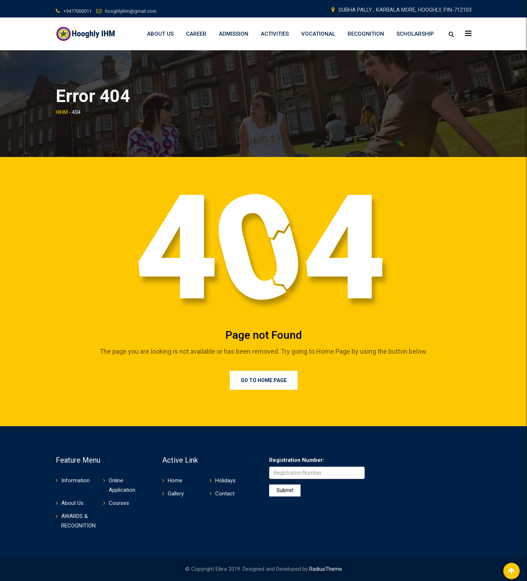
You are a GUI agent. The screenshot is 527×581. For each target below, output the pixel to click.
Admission (233, 34)
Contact (225, 493)
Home (175, 480)
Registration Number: (296, 460)
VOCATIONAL (318, 34)
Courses (119, 503)
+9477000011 (77, 11)
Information (75, 480)
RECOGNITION (366, 34)
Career (196, 34)
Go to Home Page (264, 380)
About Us (160, 34)
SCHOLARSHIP (415, 34)
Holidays (225, 480)
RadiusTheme (325, 569)
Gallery (176, 493)
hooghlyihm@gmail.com (130, 11)
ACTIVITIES (275, 34)
